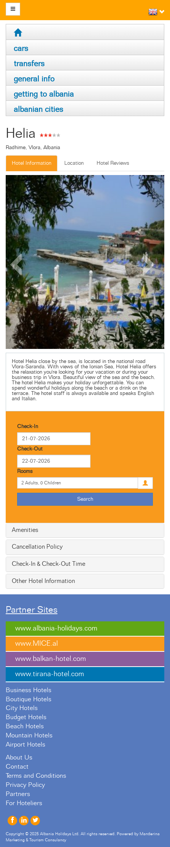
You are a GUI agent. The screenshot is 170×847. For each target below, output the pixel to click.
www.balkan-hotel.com (50, 658)
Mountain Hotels (29, 735)
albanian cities (38, 109)
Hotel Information (31, 163)
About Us (19, 758)
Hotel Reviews (113, 163)
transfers (29, 64)
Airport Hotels (25, 745)
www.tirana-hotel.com (49, 674)
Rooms (25, 471)
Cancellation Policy (37, 547)
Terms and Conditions (36, 776)
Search (85, 499)
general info (34, 79)
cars (21, 49)
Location (74, 163)
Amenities (25, 530)
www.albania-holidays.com (56, 628)
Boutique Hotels (28, 699)
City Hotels (22, 708)
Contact (17, 767)
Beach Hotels (25, 726)
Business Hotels (28, 690)
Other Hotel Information (43, 581)
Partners (18, 794)
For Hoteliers (24, 803)
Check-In (27, 426)
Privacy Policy (25, 785)
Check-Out (30, 449)
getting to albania (44, 94)
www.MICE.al (36, 643)
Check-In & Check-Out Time (48, 564)
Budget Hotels (26, 717)
